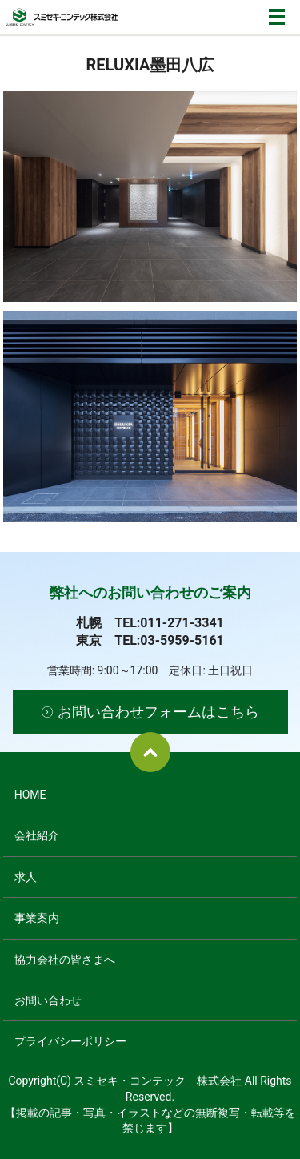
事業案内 (36, 918)
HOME (30, 794)
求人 (25, 877)
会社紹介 (36, 835)
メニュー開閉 (277, 17)
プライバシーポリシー (70, 1041)
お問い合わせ (48, 1000)
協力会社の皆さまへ (64, 959)
